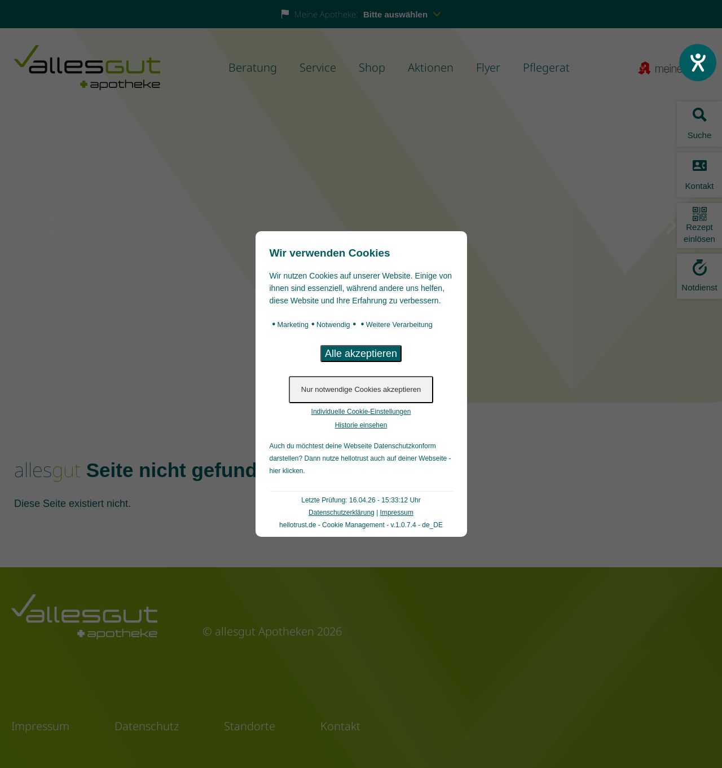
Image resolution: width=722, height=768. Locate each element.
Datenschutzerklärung (342, 513)
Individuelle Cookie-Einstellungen (361, 412)
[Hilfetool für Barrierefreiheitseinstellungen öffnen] (697, 62)
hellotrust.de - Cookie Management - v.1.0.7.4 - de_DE (361, 525)
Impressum (396, 513)
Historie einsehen (361, 425)
